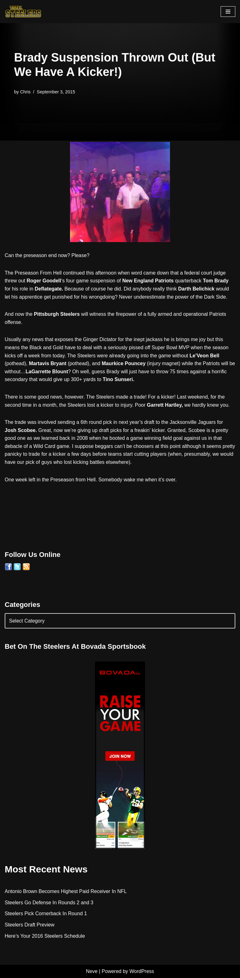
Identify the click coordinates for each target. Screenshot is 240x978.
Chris (25, 91)
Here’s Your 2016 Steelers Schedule (45, 936)
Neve (92, 971)
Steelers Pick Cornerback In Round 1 (46, 913)
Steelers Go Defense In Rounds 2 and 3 (49, 902)
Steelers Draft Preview (29, 924)
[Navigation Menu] (228, 11)
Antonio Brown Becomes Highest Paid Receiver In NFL (66, 891)
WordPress (141, 971)
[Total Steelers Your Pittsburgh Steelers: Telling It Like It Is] (23, 11)
